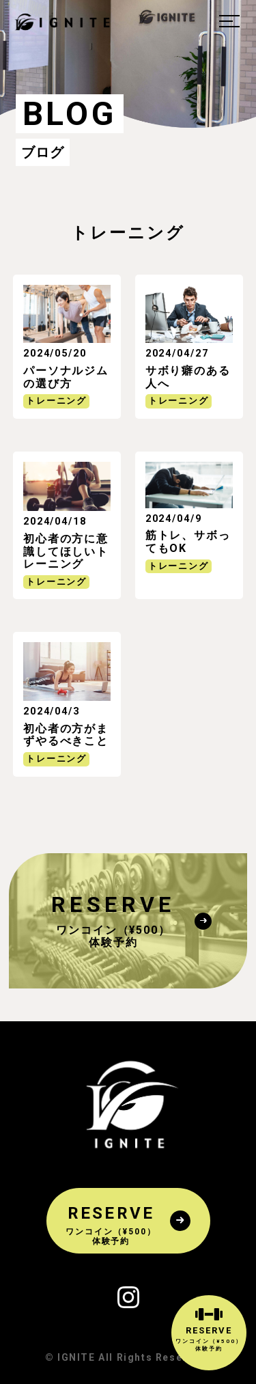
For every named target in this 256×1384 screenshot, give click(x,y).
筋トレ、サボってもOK (188, 541)
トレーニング (56, 401)
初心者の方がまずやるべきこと (66, 734)
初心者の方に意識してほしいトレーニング (66, 551)
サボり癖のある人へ (188, 376)
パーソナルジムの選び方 (66, 376)
